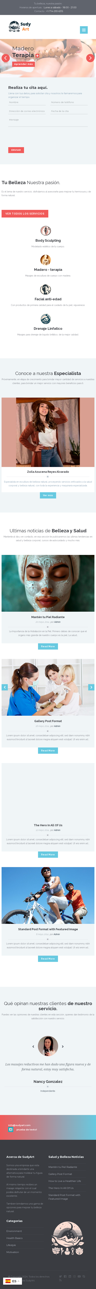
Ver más (48, 495)
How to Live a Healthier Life (63, 1181)
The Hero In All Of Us (48, 825)
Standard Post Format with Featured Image (48, 929)
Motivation (11, 1252)
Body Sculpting (48, 240)
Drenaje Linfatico (48, 328)
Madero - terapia (48, 270)
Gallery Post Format (48, 721)
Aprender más (23, 64)
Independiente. (48, 1091)
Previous (6, 58)
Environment (13, 1231)
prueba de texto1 (27, 1129)
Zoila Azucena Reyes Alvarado (48, 471)
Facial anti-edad (48, 299)
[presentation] (32, 136)
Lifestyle (10, 1245)
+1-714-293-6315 (54, 11)
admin (57, 622)
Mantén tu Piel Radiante (48, 617)
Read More (48, 646)
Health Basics (13, 1238)
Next (90, 58)
